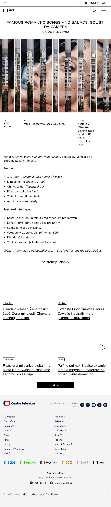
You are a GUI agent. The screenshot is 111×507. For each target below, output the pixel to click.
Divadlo (7, 303)
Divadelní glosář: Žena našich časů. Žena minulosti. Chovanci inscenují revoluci (27, 313)
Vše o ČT (7, 453)
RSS (106, 494)
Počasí (6, 439)
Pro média (59, 416)
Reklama (58, 421)
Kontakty (59, 453)
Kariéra (58, 439)
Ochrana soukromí (39, 494)
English (24, 494)
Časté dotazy (60, 448)
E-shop (7, 444)
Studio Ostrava (61, 430)
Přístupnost (55, 494)
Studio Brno (60, 425)
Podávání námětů (63, 444)
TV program (9, 416)
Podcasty (8, 435)
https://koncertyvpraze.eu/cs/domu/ (45, 123)
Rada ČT (58, 435)
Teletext (7, 430)
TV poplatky (9, 425)
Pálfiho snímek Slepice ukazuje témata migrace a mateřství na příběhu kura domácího (82, 370)
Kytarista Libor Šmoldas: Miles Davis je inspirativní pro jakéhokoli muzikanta (81, 313)
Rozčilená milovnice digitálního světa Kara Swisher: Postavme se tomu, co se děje (26, 370)
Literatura (8, 359)
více (55, 385)
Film (61, 359)
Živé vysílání (9, 421)
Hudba (62, 303)
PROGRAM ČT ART (93, 3)
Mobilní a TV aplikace (13, 448)
